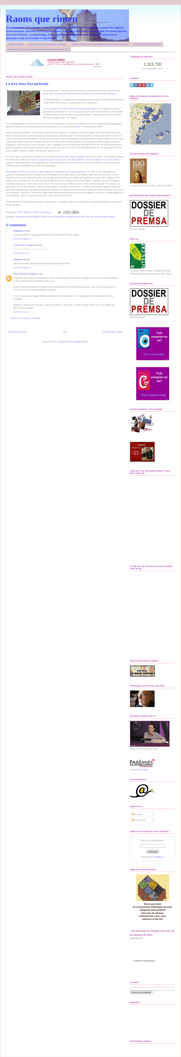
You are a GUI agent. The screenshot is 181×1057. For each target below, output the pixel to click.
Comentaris (138, 820)
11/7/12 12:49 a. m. (22, 267)
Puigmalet (18, 231)
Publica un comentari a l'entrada (25, 318)
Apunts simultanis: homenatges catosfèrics (47, 44)
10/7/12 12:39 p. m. (22, 239)
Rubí (77, 126)
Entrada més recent (17, 331)
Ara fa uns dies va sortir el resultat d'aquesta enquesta (69, 108)
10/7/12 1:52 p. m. (21, 253)
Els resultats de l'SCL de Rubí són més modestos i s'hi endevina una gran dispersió (45, 171)
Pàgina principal (16, 44)
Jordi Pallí (143, 769)
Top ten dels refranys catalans (147, 44)
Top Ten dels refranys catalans (100, 216)
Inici (65, 331)
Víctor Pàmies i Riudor (24, 274)
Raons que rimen (42, 18)
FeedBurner (159, 857)
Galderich (18, 259)
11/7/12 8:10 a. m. (21, 312)
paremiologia (33, 216)
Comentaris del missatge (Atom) (72, 341)
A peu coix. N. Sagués (24, 245)
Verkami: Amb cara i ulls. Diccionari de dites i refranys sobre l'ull (100, 44)
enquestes (21, 216)
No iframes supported (148, 517)
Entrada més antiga (112, 331)
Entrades (137, 814)
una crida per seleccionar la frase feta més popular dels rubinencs (85, 93)
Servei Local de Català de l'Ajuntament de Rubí (62, 216)
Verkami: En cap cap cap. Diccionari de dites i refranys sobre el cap (38, 49)
